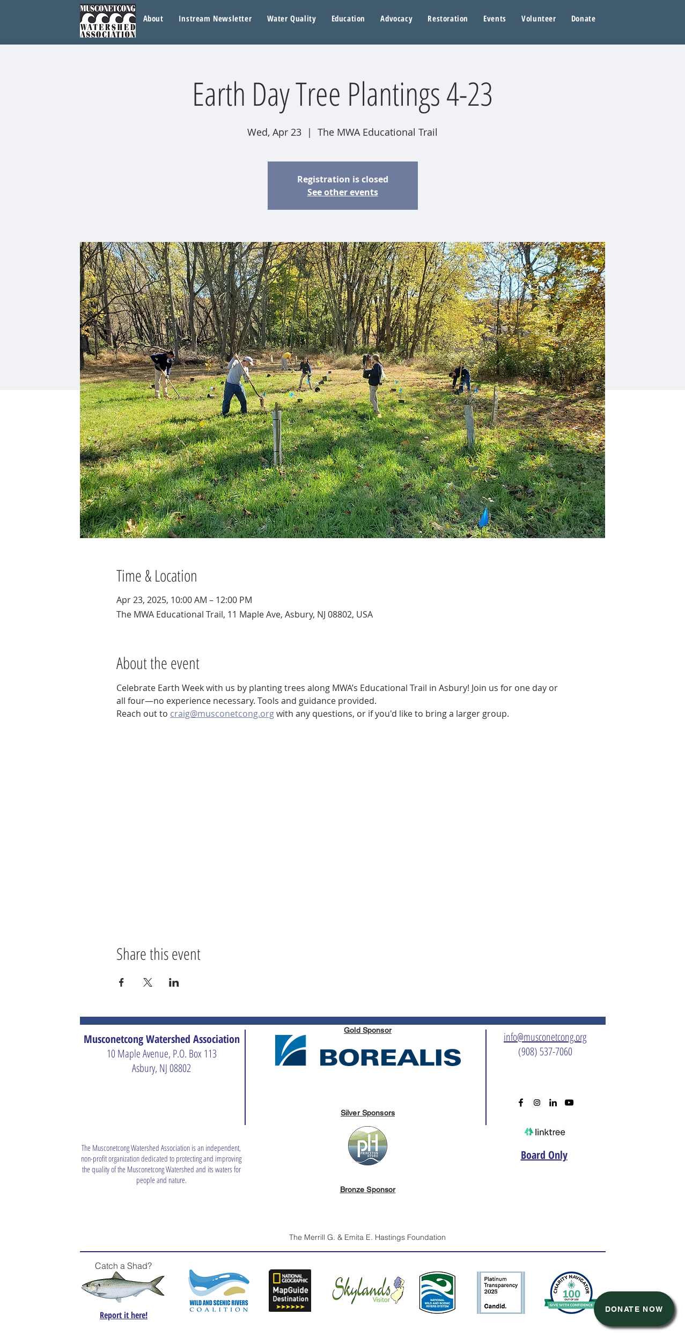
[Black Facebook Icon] (520, 1102)
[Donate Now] (634, 1308)
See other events (342, 192)
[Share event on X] (148, 982)
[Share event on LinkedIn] (174, 982)
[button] (291, 19)
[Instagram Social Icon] (537, 1102)
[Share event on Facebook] (121, 982)
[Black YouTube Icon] (569, 1102)
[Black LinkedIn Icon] (553, 1102)
